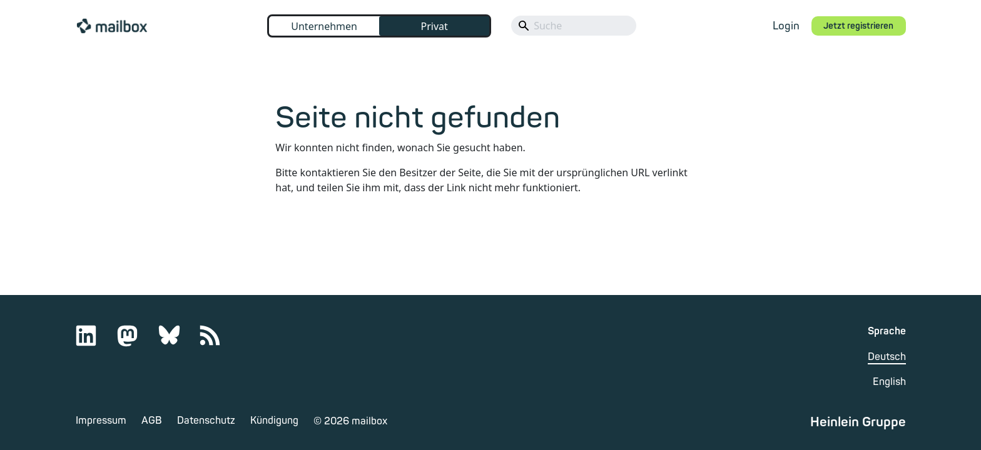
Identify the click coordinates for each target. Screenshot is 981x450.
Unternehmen (324, 26)
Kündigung (274, 420)
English (889, 382)
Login (786, 25)
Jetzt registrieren (858, 26)
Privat (433, 26)
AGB (151, 420)
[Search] (573, 26)
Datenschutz (206, 420)
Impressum (101, 420)
